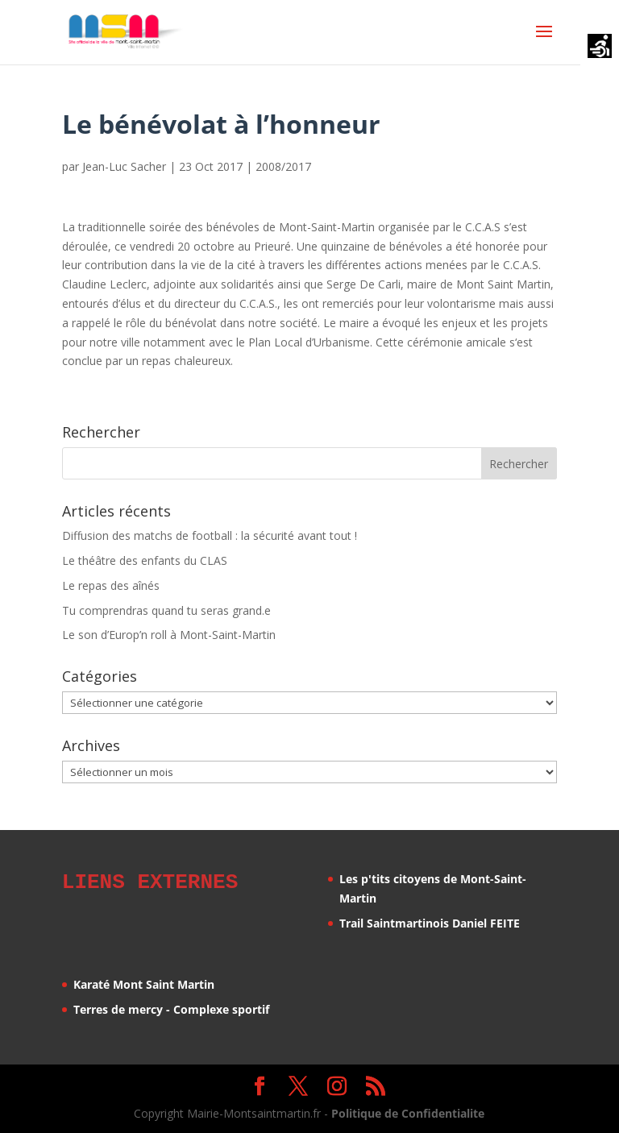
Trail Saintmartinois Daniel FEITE (429, 923)
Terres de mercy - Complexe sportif (171, 1007)
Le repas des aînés (111, 585)
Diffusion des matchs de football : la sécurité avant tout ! (209, 535)
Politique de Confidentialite (407, 1110)
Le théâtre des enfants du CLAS (144, 560)
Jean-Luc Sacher (124, 166)
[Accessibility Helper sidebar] (599, 47)
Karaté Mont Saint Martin (143, 982)
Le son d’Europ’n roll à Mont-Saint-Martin (169, 634)
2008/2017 (283, 166)
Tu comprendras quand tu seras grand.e (166, 610)
